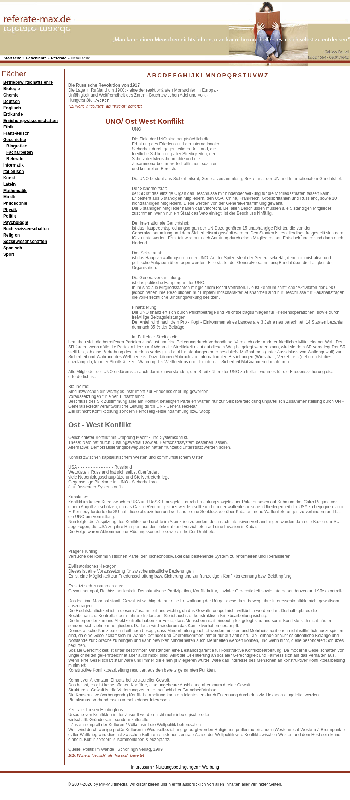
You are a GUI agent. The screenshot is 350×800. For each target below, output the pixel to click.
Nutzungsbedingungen (177, 767)
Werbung (210, 767)
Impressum (141, 767)
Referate (58, 58)
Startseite (12, 58)
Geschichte (35, 58)
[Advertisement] (276, 127)
